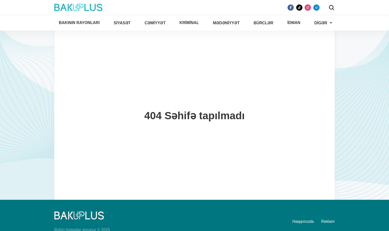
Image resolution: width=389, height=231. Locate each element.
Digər (320, 23)
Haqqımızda (303, 221)
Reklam (328, 221)
